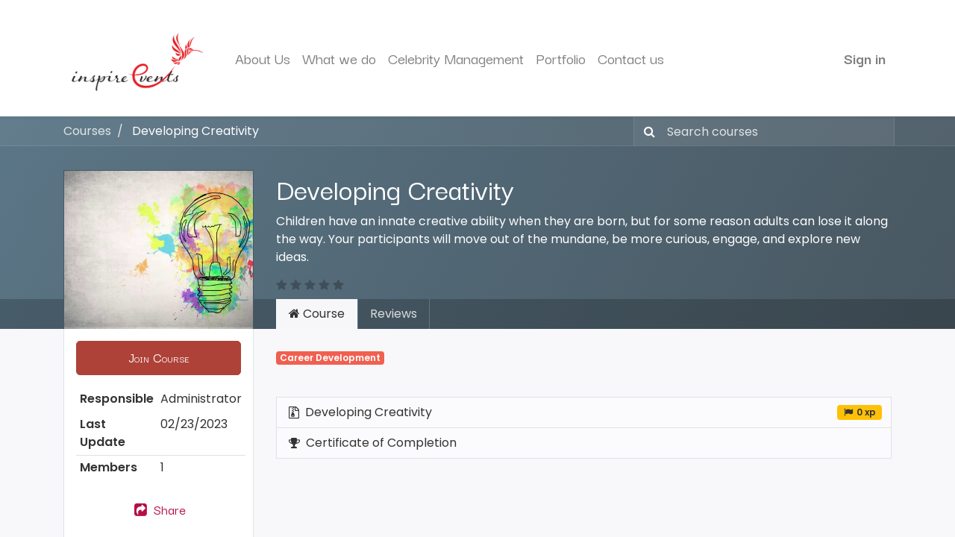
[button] (158, 358)
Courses (87, 130)
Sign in (865, 58)
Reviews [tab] (393, 313)
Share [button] (158, 509)
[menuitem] (262, 58)
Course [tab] (317, 313)
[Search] (646, 131)
